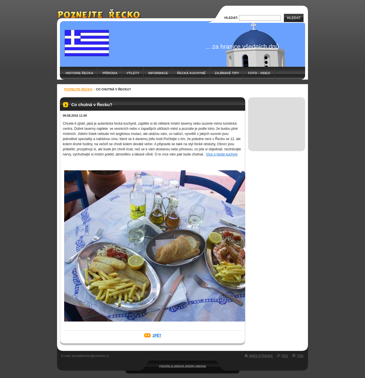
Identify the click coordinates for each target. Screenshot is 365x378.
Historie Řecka (79, 73)
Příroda (109, 73)
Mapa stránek (261, 355)
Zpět (157, 335)
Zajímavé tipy (227, 73)
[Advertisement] (277, 118)
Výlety (133, 73)
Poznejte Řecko (78, 89)
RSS (285, 355)
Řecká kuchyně (191, 73)
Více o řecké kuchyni (222, 154)
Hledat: (231, 17)
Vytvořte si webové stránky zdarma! (182, 365)
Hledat (294, 18)
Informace (158, 73)
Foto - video (259, 73)
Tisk (300, 355)
